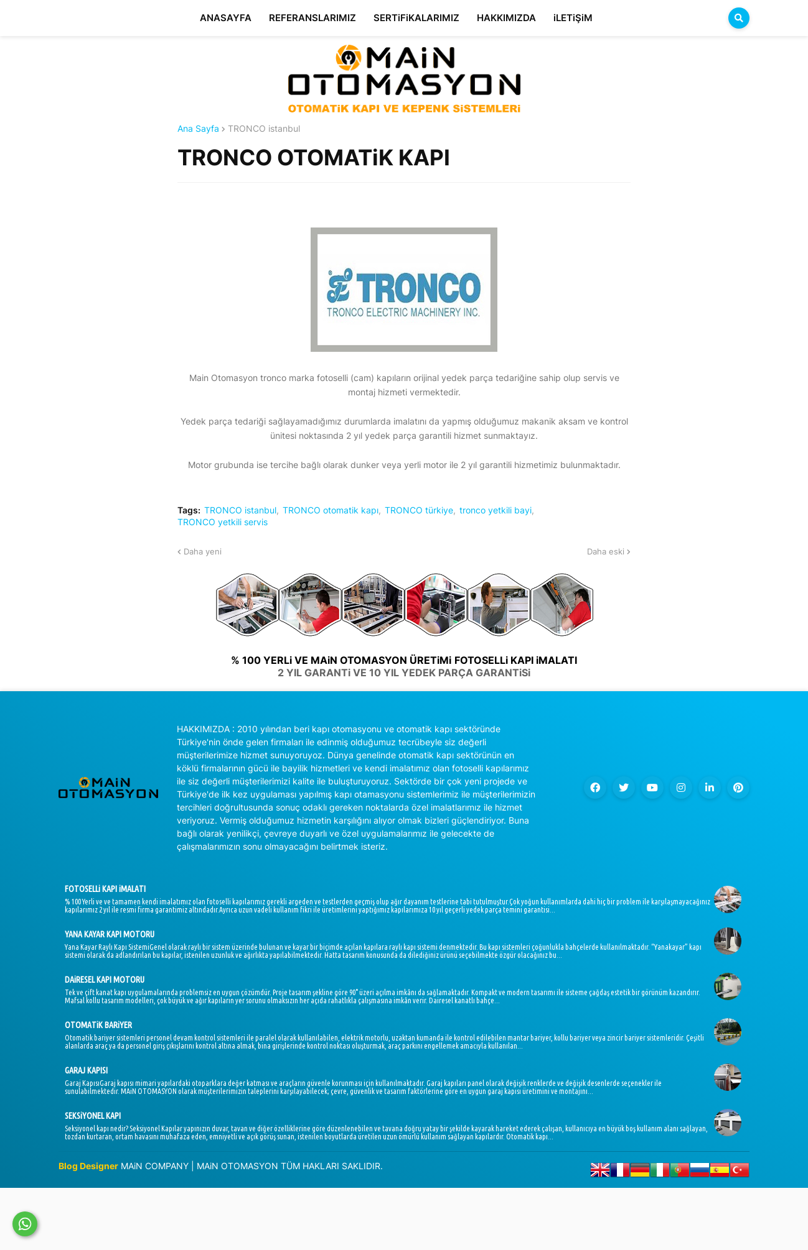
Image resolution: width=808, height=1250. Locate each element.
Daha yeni (203, 551)
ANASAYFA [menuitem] (225, 18)
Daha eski (605, 551)
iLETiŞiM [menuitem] (573, 18)
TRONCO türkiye (419, 510)
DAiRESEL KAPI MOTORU (104, 980)
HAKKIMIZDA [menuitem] (506, 18)
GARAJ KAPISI (86, 1070)
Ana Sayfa (198, 128)
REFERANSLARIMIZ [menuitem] (312, 18)
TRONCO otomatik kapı (330, 510)
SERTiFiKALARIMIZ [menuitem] (416, 18)
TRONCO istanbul (264, 128)
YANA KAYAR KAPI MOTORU (109, 934)
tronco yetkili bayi (495, 510)
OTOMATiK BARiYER (98, 1025)
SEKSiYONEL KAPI (93, 1116)
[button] (738, 18)
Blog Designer (88, 1165)
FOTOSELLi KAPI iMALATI (105, 889)
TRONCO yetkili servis (222, 522)
